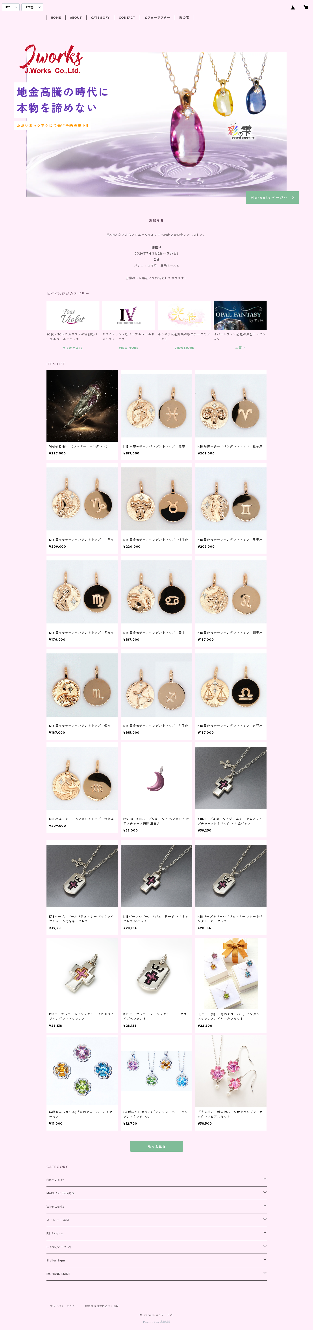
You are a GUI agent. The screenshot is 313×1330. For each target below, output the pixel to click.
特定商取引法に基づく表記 (102, 1306)
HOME (56, 18)
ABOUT (76, 18)
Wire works (55, 1207)
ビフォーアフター (157, 18)
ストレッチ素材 (57, 1220)
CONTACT (127, 18)
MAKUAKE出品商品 (60, 1193)
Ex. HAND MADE (58, 1274)
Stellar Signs (56, 1260)
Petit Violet (55, 1180)
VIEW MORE (73, 348)
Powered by (156, 1322)
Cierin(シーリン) (59, 1247)
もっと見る (156, 1146)
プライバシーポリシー (64, 1306)
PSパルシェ (54, 1233)
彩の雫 (184, 18)
